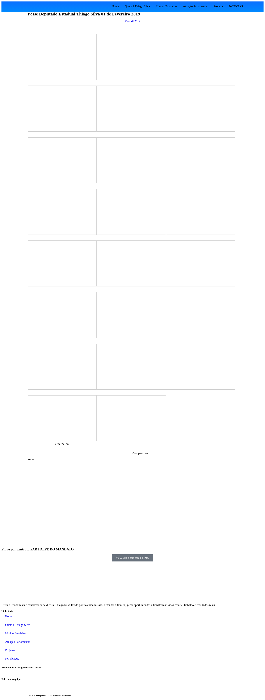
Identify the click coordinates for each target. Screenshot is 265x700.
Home (115, 6)
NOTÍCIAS (236, 6)
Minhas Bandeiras (166, 6)
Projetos (218, 6)
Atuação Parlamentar (195, 6)
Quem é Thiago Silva (137, 6)
